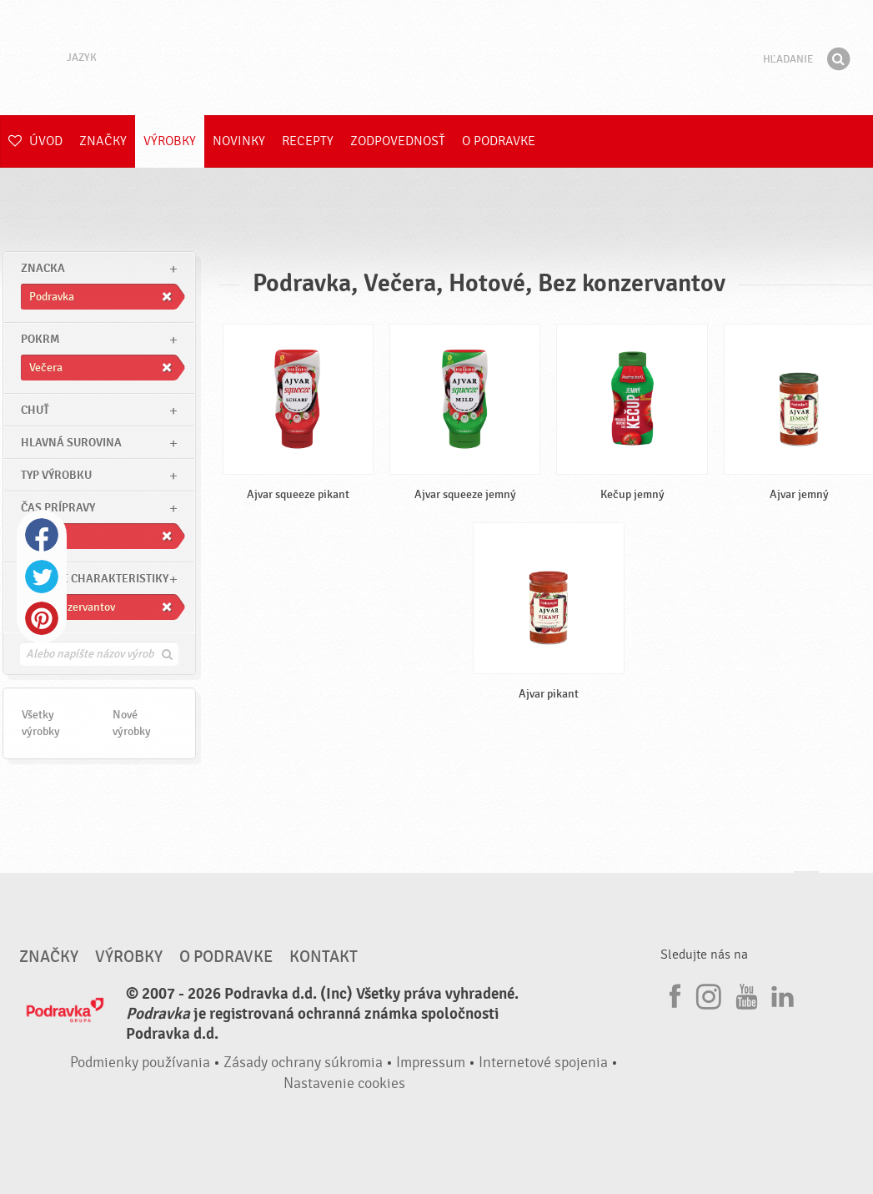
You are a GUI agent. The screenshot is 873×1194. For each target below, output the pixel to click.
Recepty (308, 141)
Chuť (35, 410)
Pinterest (41, 618)
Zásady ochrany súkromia (303, 1062)
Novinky (239, 141)
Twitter (41, 576)
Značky (103, 141)
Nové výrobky (132, 723)
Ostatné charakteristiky (94, 579)
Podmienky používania (140, 1062)
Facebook (41, 535)
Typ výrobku (56, 475)
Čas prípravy (58, 508)
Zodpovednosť (397, 141)
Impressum (430, 1062)
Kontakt (323, 957)
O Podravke (498, 141)
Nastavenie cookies (344, 1083)
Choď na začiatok (806, 887)
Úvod (35, 141)
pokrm (40, 339)
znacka (43, 268)
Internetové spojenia (543, 1062)
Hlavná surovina (71, 443)
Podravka (436, 57)
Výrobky (169, 141)
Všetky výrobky (41, 723)
